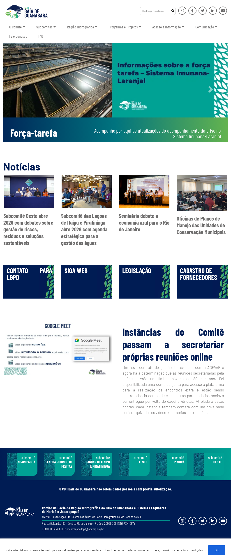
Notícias (21, 166)
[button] (20, 89)
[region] (115, 548)
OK (217, 550)
